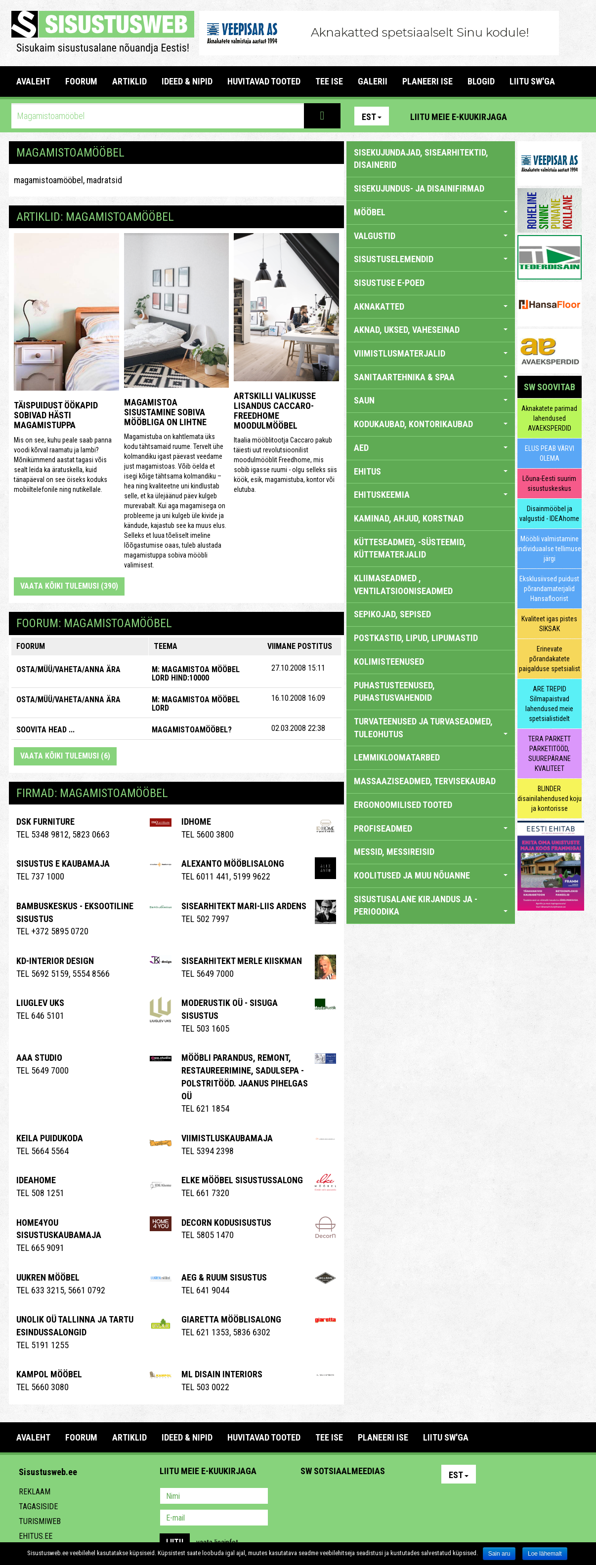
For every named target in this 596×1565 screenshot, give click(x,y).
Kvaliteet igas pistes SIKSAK (549, 624)
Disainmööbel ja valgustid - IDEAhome (549, 513)
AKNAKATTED (431, 306)
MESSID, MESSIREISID (394, 851)
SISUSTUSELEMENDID (431, 259)
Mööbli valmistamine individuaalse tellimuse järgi (549, 548)
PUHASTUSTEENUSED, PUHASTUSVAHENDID (394, 691)
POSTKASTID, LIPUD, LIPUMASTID (416, 638)
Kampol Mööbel (49, 1374)
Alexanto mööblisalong (232, 863)
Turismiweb (40, 1521)
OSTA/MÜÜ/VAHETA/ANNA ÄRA (68, 669)
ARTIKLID (129, 81)
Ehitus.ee (35, 1536)
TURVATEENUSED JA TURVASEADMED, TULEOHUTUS (431, 727)
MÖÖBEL (431, 212)
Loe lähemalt (545, 1553)
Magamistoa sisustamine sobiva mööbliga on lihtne (165, 412)
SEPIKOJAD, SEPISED (392, 614)
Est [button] (372, 117)
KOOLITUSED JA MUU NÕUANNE (431, 875)
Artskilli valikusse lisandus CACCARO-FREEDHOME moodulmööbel (275, 410)
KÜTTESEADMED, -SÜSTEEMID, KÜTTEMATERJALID (410, 548)
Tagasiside (38, 1506)
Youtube (571, 116)
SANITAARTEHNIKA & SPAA (431, 377)
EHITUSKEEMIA (431, 494)
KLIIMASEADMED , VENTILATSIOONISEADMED (403, 584)
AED (431, 447)
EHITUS (431, 471)
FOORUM (81, 81)
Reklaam (34, 1491)
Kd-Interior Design (55, 961)
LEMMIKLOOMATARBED (397, 757)
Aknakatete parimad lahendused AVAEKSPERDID (549, 418)
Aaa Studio (39, 1057)
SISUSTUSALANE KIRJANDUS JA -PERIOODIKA (431, 905)
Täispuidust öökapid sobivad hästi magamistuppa (56, 415)
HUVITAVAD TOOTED (263, 81)
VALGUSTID (431, 236)
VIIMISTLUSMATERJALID (431, 353)
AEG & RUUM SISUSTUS (224, 1277)
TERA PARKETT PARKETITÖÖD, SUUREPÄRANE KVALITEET (549, 753)
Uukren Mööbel (48, 1277)
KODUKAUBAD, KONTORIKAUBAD (431, 424)
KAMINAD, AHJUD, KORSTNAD (409, 518)
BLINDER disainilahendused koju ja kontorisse (549, 798)
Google (394, 1496)
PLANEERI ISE (427, 81)
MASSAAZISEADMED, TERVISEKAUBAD (425, 781)
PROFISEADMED (431, 828)
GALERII (372, 81)
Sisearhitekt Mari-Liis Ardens (243, 906)
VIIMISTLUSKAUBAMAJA (227, 1138)
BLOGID (481, 81)
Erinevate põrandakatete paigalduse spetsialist (549, 659)
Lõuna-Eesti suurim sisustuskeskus (549, 483)
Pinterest (529, 116)
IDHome (196, 821)
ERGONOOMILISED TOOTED (403, 805)
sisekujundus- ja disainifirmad (419, 188)
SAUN (431, 400)
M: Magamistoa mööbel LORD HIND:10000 (196, 674)
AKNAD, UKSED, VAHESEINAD (431, 329)
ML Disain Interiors (221, 1374)
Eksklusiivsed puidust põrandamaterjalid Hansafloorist (549, 588)
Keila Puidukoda (49, 1138)
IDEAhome (36, 1180)
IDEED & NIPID (187, 81)
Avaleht (33, 81)
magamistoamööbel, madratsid (68, 180)
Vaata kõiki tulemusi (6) (65, 756)
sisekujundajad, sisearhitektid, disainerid (421, 158)
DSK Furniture (45, 821)
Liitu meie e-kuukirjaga (458, 117)
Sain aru (499, 1553)
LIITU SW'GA (532, 81)
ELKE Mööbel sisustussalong (242, 1180)
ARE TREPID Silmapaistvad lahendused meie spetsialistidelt (549, 703)
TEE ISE (329, 81)
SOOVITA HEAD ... (45, 729)
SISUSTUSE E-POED (389, 283)
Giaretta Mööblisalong (231, 1319)
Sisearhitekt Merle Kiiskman (241, 961)
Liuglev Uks (40, 1003)
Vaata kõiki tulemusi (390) (69, 586)
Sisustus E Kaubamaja (63, 863)
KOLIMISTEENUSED (389, 661)
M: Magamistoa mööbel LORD (196, 704)
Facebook (550, 116)
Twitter (373, 1496)
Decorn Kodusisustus (226, 1222)
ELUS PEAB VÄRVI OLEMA (549, 453)
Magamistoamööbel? (192, 729)
